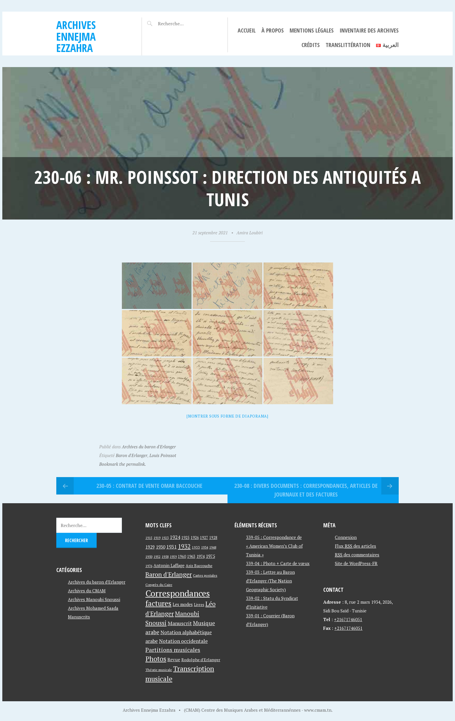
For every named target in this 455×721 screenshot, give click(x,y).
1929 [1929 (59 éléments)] (150, 547)
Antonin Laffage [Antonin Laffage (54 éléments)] (169, 565)
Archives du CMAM (87, 591)
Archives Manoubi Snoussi (94, 599)
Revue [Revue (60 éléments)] (173, 659)
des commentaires (357, 555)
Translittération (348, 45)
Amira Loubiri (249, 232)
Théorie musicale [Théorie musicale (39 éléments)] (158, 670)
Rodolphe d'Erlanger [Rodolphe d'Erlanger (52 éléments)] (200, 659)
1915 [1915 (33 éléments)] (148, 538)
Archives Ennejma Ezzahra (76, 36)
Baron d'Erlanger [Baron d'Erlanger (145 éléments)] (168, 574)
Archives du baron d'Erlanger (149, 446)
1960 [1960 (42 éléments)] (182, 556)
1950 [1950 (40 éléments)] (148, 556)
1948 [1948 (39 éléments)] (212, 547)
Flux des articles (355, 546)
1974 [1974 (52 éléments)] (200, 556)
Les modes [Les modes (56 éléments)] (183, 604)
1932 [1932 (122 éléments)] (184, 546)
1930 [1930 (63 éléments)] (160, 547)
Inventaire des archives (369, 30)
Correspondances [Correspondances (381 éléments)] (177, 593)
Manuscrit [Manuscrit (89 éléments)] (180, 623)
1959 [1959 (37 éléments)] (173, 556)
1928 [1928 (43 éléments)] (213, 537)
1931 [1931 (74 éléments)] (171, 546)
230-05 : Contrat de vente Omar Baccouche (149, 486)
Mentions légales (312, 30)
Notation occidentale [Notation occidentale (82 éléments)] (183, 641)
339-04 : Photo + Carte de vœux (278, 563)
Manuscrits (79, 617)
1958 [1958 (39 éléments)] (165, 556)
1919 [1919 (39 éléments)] (157, 537)
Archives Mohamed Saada (93, 608)
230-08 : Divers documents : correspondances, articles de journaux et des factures (306, 490)
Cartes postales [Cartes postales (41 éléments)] (205, 575)
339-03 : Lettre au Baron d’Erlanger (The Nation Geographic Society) (270, 580)
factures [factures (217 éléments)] (158, 603)
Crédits (310, 45)
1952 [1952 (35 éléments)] (157, 556)
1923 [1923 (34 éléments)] (165, 538)
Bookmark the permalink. (122, 464)
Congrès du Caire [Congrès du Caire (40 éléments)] (158, 584)
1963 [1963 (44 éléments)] (191, 556)
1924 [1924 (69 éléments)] (175, 537)
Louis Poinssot (162, 455)
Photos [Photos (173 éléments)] (155, 658)
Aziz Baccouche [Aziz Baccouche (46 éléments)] (199, 565)
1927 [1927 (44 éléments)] (204, 537)
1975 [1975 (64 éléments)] (210, 556)
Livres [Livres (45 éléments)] (199, 604)
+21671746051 (348, 619)
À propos (272, 30)
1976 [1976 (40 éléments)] (148, 565)
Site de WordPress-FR (356, 563)
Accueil (247, 30)
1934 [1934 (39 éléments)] (204, 547)
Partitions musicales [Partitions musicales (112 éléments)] (172, 650)
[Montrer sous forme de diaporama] (227, 416)
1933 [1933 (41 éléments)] (196, 547)
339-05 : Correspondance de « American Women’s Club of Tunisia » (274, 546)
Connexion (346, 537)
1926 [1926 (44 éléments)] (195, 537)
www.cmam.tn (317, 710)
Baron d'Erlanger (131, 455)
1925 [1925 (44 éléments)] (185, 537)
